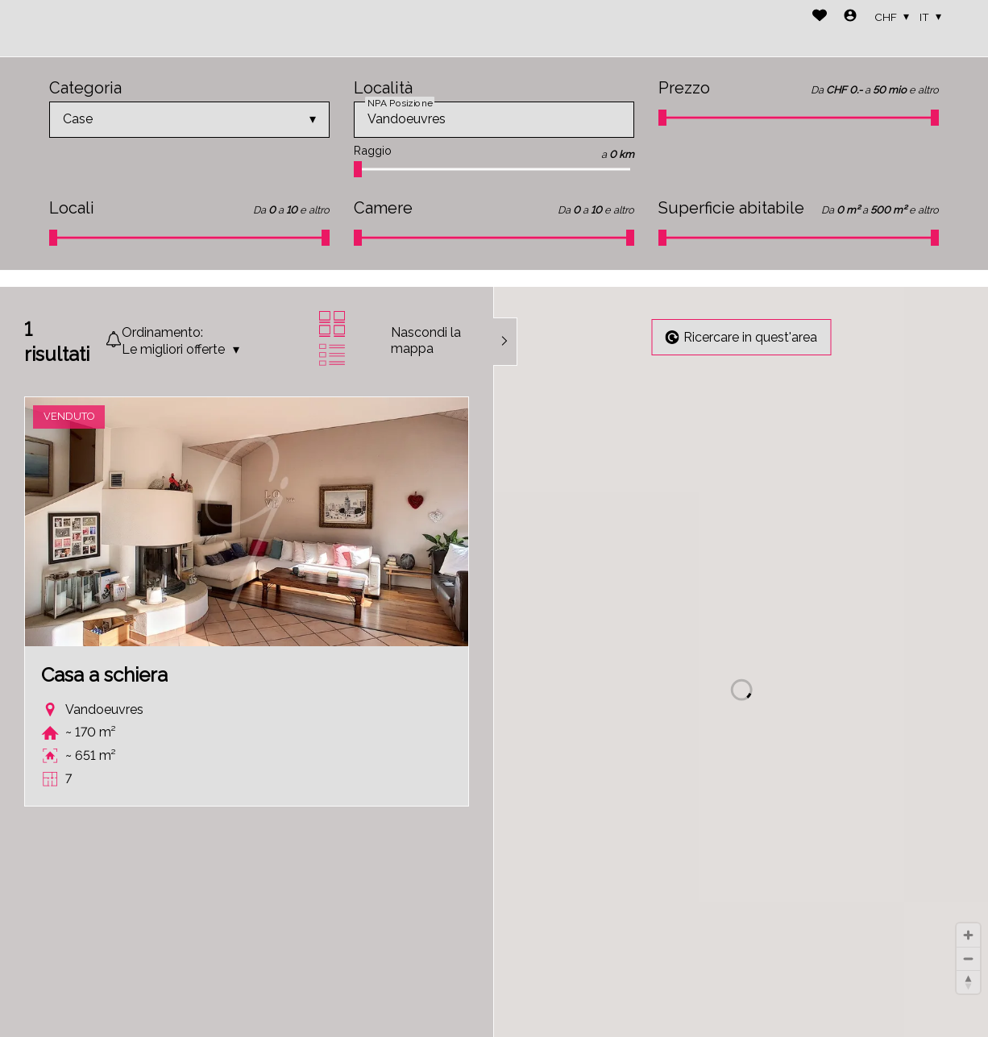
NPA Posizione (399, 102)
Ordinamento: (162, 332)
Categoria (85, 87)
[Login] (850, 17)
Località (383, 87)
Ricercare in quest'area (741, 337)
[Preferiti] (819, 17)
